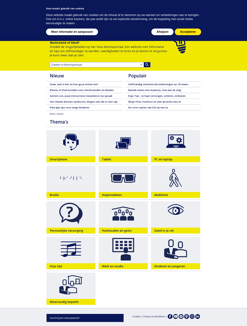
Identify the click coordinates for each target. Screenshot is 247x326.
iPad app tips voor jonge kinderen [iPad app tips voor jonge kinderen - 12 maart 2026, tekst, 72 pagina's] (86, 107)
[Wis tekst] (141, 64)
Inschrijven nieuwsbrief (64, 318)
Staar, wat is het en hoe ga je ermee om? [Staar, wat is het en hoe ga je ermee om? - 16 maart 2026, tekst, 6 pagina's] (86, 84)
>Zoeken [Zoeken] (147, 64)
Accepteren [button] (188, 31)
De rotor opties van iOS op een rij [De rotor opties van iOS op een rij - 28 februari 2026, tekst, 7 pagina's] (164, 107)
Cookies (136, 316)
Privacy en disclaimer (154, 316)
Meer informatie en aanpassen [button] (72, 31)
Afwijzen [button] (162, 31)
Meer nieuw (56, 113)
